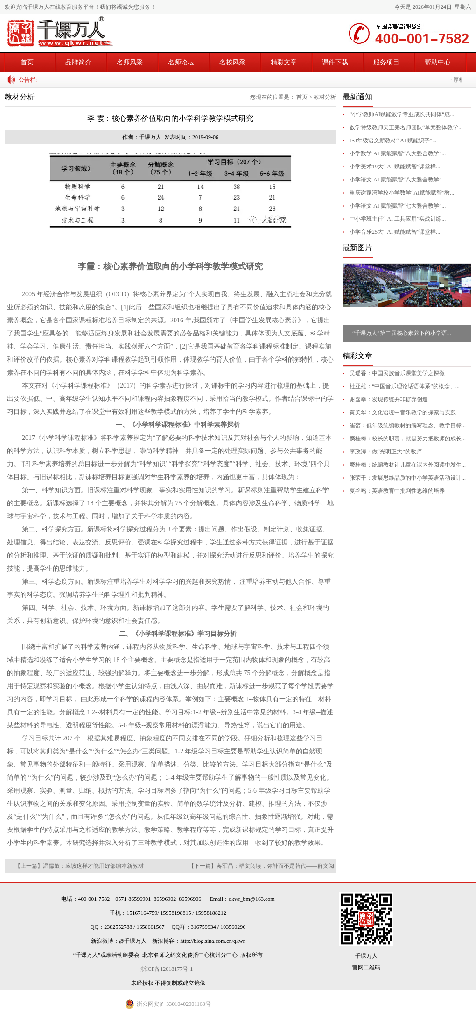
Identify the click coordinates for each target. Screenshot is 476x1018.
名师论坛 (181, 62)
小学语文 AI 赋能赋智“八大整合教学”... (398, 179)
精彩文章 (284, 62)
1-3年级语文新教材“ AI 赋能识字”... (393, 140)
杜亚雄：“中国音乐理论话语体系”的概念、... (405, 386)
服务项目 (386, 62)
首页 (27, 62)
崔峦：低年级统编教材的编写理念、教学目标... (408, 425)
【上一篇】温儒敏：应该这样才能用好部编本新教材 (79, 866)
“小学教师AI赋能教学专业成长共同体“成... (402, 114)
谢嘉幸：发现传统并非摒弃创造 (389, 399)
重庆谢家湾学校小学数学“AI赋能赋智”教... (402, 192)
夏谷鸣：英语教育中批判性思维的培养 (397, 491)
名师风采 (130, 62)
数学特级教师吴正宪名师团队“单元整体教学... (406, 127)
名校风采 (232, 62)
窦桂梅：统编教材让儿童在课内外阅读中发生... (408, 464)
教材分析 (325, 97)
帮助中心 (438, 62)
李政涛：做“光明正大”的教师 (386, 451)
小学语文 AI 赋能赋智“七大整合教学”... (398, 205)
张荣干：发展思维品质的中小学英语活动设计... (408, 477)
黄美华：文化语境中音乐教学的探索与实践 (403, 412)
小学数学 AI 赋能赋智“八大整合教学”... (398, 153)
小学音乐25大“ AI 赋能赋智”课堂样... (395, 232)
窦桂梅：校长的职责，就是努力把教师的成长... (408, 438)
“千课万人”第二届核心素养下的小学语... (401, 333)
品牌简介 (78, 62)
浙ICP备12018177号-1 (168, 969)
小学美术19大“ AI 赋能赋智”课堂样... (395, 166)
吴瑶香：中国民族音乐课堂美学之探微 (397, 373)
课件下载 (335, 62)
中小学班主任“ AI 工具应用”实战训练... (398, 219)
